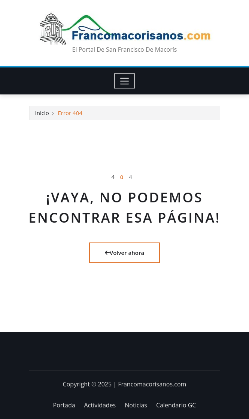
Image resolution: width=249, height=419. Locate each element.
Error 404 (70, 113)
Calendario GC (176, 405)
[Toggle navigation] (124, 80)
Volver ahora (124, 252)
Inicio (42, 113)
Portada (64, 405)
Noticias (136, 405)
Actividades (100, 405)
